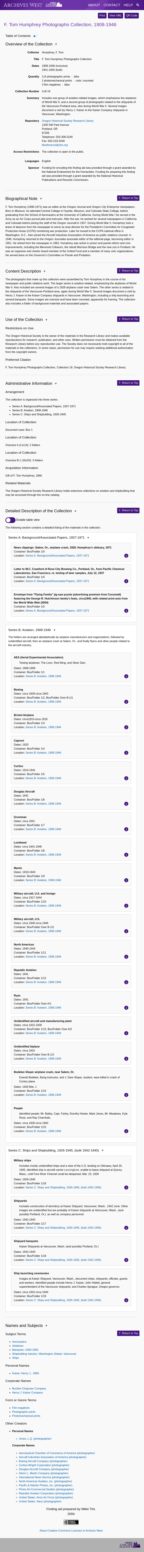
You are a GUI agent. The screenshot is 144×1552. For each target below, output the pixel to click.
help (128, 5)
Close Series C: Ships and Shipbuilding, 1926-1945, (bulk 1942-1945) (102, 1151)
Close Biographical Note (41, 199)
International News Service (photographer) (44, 1477)
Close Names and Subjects (46, 1326)
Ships (15, 1357)
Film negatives (21, 1407)
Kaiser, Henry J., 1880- (26, 1373)
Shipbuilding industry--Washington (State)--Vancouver (44, 1353)
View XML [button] (115, 15)
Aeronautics (19, 1341)
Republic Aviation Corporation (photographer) (46, 1493)
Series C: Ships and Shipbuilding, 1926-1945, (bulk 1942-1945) (63, 1187)
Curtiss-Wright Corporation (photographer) (44, 1465)
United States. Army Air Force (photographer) (46, 1497)
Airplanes (17, 1345)
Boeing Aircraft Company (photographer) (43, 1461)
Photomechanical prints (26, 1415)
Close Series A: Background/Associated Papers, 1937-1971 (88, 538)
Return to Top (128, 198)
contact (111, 5)
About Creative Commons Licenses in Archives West (71, 1530)
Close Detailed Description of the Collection (75, 511)
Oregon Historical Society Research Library (68, 120)
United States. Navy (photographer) (40, 1501)
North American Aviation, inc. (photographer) (45, 1481)
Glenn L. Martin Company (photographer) (43, 1473)
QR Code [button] (131, 15)
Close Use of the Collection (46, 320)
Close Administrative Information (56, 384)
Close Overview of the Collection (56, 44)
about (94, 5)
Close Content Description (44, 271)
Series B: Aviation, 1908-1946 (43, 676)
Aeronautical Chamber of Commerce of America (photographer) (57, 1453)
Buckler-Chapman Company (29, 1388)
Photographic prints (23, 1411)
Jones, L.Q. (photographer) (35, 1438)
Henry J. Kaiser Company (27, 1392)
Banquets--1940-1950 (25, 1349)
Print (102, 15)
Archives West (23, 5)
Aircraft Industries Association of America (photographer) (52, 1457)
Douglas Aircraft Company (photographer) (44, 1469)
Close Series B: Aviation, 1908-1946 (54, 630)
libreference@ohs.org (55, 145)
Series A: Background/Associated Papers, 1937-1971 (57, 555)
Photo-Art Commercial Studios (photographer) (46, 1489)
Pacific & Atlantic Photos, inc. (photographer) (45, 1485)
